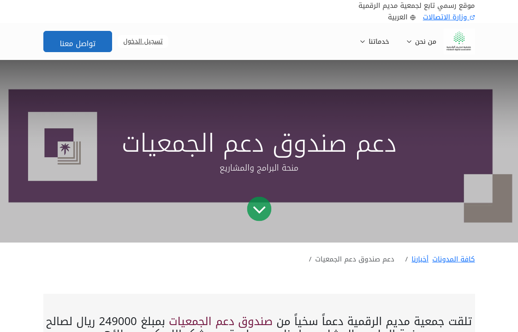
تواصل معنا (78, 43)
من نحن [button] (421, 42)
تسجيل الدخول (142, 41)
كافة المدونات (453, 259)
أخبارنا (420, 259)
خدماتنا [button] (374, 42)
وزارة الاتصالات (449, 17)
